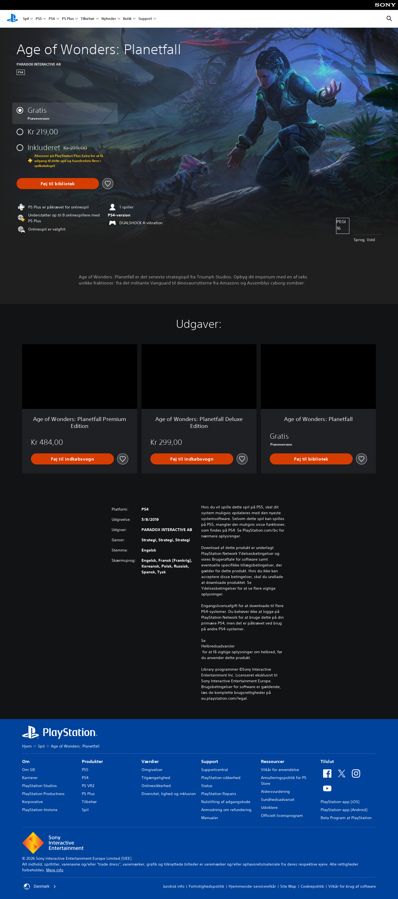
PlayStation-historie (39, 809)
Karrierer (30, 777)
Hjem (27, 746)
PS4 (52, 19)
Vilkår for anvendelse (280, 769)
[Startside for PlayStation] (12, 18)
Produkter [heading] (92, 761)
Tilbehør (88, 19)
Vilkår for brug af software (352, 886)
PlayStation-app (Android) (344, 809)
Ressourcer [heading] (272, 761)
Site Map (288, 886)
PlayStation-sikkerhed (220, 777)
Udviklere (269, 807)
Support (145, 19)
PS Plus (68, 19)
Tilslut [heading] (327, 761)
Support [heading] (209, 761)
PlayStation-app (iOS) (340, 801)
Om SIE (28, 769)
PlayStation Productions (43, 793)
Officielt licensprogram (282, 815)
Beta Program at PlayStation (346, 817)
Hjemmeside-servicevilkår (252, 886)
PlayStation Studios (39, 785)
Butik (127, 19)
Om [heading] (26, 761)
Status (207, 785)
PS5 (39, 19)
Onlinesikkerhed (156, 785)
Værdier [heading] (150, 761)
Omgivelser (152, 769)
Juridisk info (173, 886)
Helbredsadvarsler (218, 646)
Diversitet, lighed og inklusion (169, 793)
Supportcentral (214, 769)
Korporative (32, 801)
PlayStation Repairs (218, 793)
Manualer (209, 817)
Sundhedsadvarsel (277, 799)
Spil (26, 19)
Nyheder (108, 19)
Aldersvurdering (275, 791)
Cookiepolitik (312, 886)
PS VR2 (88, 785)
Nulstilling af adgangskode (225, 801)
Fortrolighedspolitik (206, 886)
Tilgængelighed (156, 777)
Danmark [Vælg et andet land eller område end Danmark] (40, 886)
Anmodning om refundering (226, 809)
